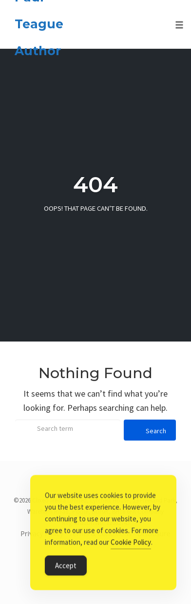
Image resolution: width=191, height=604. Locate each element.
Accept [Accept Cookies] (65, 566)
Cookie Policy (131, 543)
